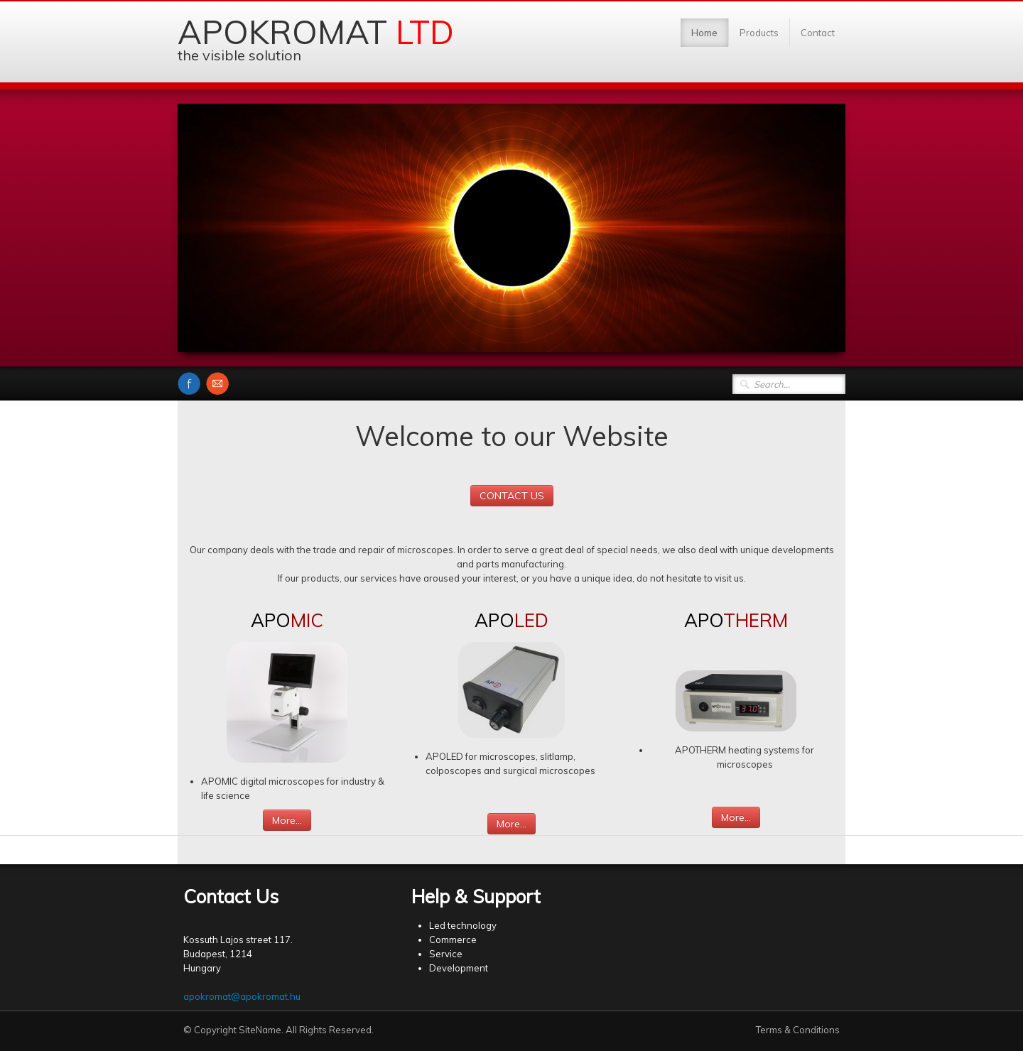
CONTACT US (512, 495)
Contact (818, 32)
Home (704, 32)
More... (287, 820)
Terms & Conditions (798, 1029)
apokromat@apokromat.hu (242, 996)
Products (759, 32)
